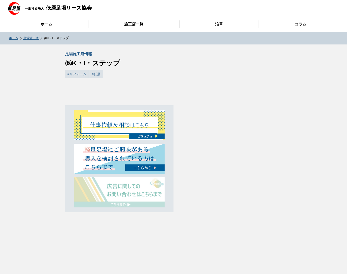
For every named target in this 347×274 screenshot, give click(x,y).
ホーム (46, 24)
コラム (300, 24)
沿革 (219, 24)
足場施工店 (31, 38)
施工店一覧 (133, 24)
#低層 (96, 74)
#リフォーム (76, 74)
